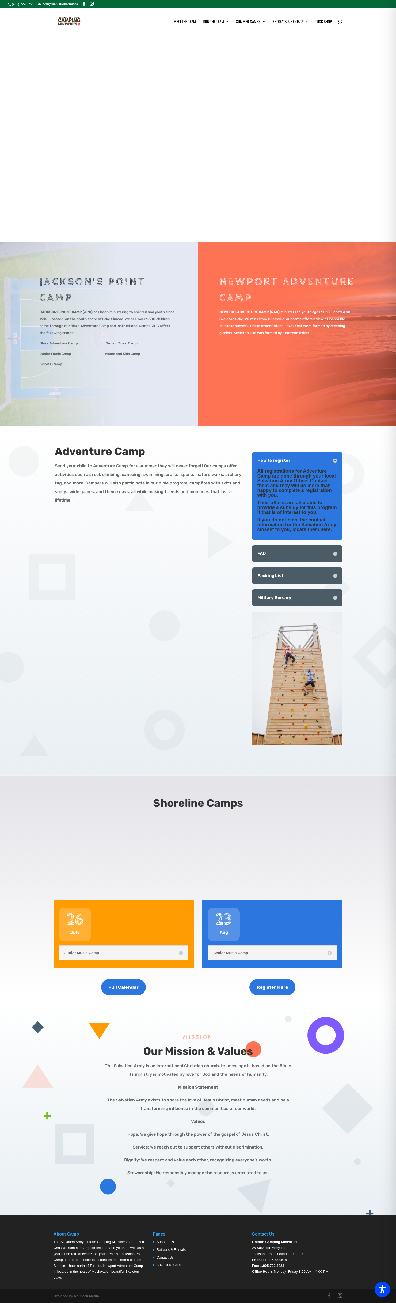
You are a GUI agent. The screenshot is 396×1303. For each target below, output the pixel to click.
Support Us (165, 1242)
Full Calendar (123, 987)
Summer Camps (248, 22)
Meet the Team (185, 22)
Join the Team (213, 22)
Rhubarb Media (86, 1296)
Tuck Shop (323, 22)
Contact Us (165, 1257)
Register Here (272, 987)
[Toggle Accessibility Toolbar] (382, 1289)
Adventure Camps (170, 1265)
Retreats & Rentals (287, 22)
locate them (305, 529)
